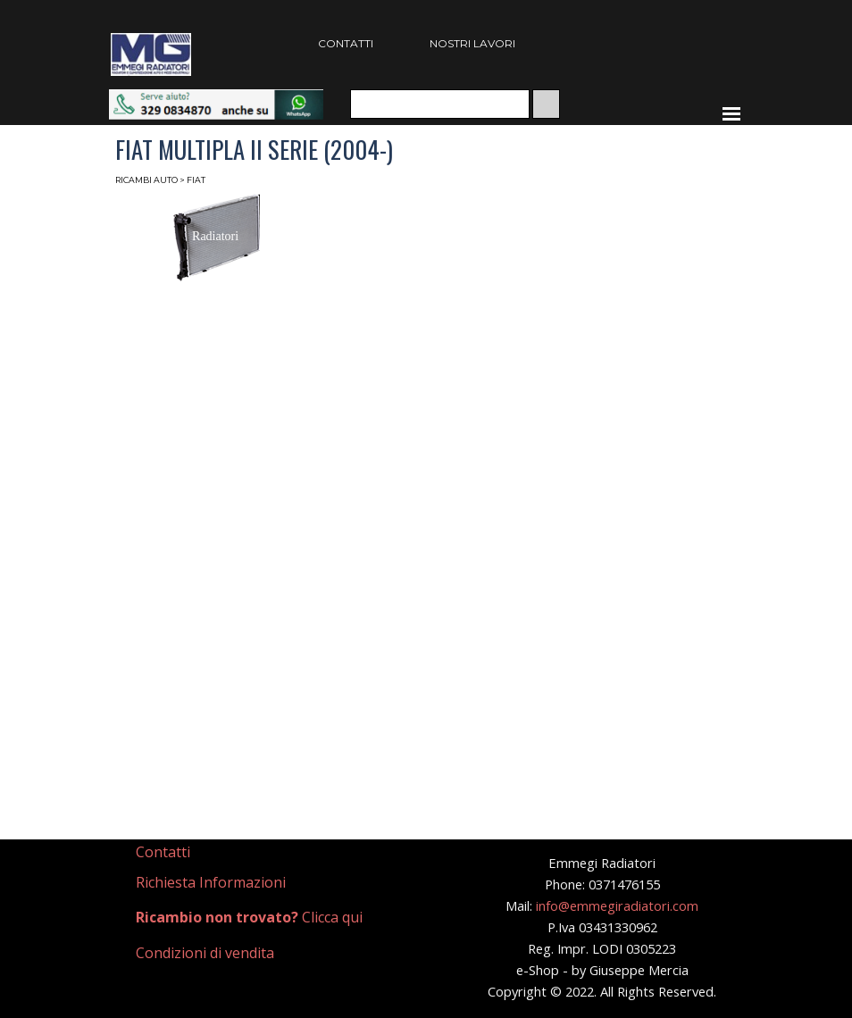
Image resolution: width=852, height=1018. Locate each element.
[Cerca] (440, 104)
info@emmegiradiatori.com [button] (617, 905)
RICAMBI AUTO (146, 180)
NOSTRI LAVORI (472, 43)
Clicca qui (249, 917)
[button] (216, 97)
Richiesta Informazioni (211, 882)
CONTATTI (345, 43)
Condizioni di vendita (205, 953)
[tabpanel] (213, 852)
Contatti (163, 852)
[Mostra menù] (731, 113)
